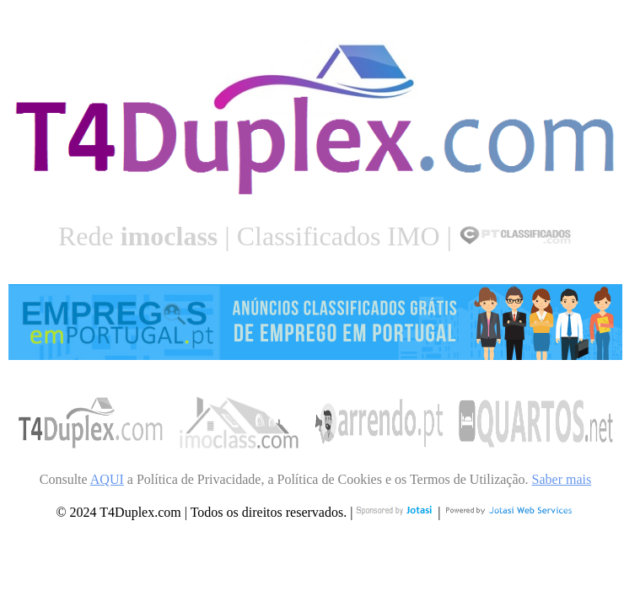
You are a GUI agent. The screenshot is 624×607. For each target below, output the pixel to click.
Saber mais (562, 479)
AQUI (107, 479)
